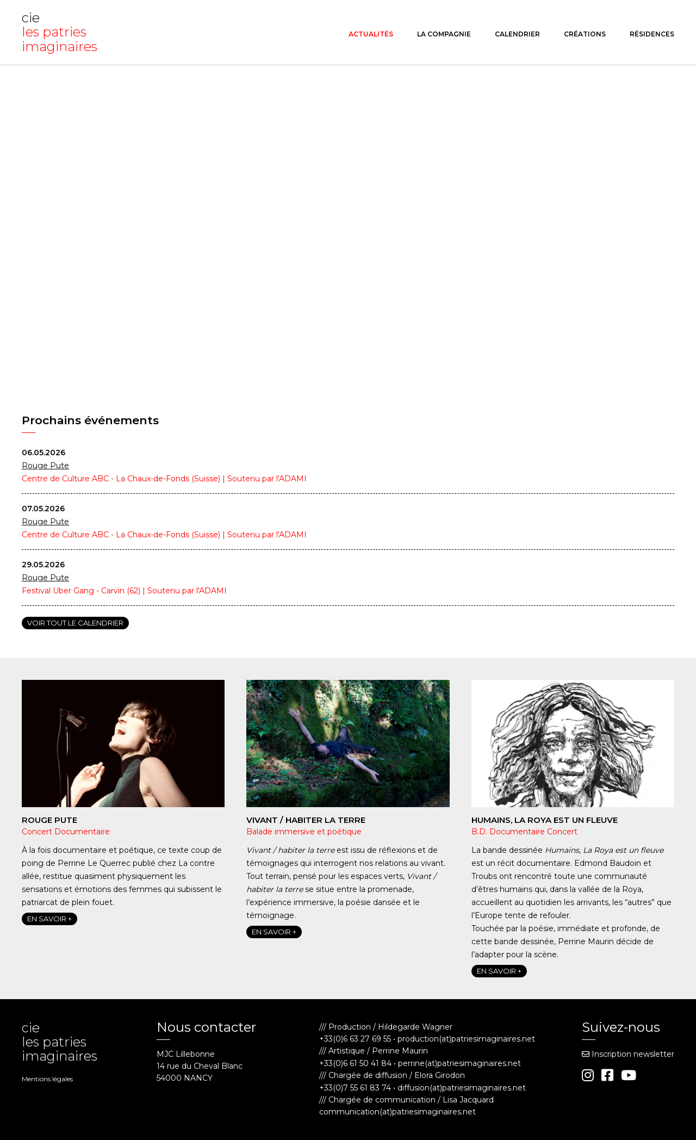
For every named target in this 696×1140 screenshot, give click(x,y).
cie (62, 32)
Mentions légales (47, 1079)
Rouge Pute (45, 465)
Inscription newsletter (628, 1054)
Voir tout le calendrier (75, 622)
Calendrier (517, 34)
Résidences (652, 34)
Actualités (371, 34)
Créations (585, 34)
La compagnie (444, 34)
